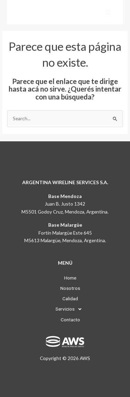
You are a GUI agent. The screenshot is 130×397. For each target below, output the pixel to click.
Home (65, 278)
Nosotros (65, 288)
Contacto (65, 319)
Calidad (65, 298)
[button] (65, 309)
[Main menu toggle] (108, 12)
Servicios (65, 309)
